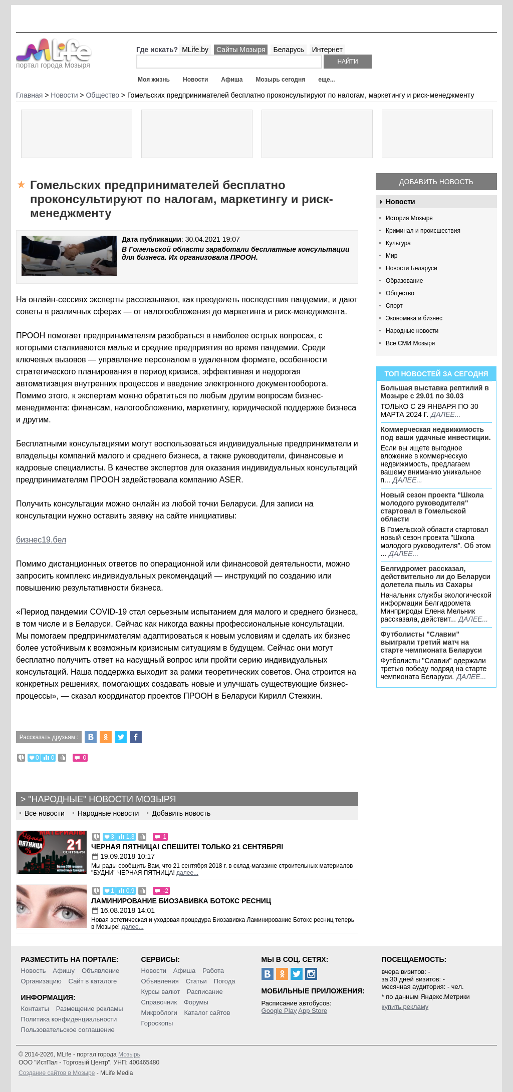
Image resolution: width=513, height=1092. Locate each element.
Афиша (231, 79)
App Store (312, 1010)
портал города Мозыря (54, 62)
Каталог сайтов (207, 1012)
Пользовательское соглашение (68, 1029)
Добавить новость (436, 182)
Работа (213, 970)
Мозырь (129, 1054)
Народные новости (412, 330)
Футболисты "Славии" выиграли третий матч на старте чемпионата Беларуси (431, 642)
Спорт (394, 305)
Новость (33, 970)
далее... (445, 414)
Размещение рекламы (89, 1008)
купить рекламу (405, 1006)
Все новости (45, 813)
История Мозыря (409, 218)
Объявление (100, 970)
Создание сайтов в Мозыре (57, 1072)
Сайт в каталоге (93, 981)
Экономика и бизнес (414, 318)
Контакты (35, 1008)
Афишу (64, 970)
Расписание (205, 991)
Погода (224, 981)
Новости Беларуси (411, 268)
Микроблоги (159, 1012)
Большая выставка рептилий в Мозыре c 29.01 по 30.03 (435, 392)
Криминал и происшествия (423, 230)
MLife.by (195, 50)
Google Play (279, 1010)
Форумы (196, 1002)
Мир (391, 255)
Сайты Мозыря (240, 50)
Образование (404, 280)
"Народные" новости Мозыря (102, 799)
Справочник (159, 1002)
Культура (398, 243)
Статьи (196, 981)
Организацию (41, 981)
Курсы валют (160, 991)
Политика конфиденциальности (69, 1019)
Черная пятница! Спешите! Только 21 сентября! (187, 847)
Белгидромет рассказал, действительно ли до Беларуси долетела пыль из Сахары (436, 577)
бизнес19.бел (41, 539)
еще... (326, 79)
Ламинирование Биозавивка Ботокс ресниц (181, 901)
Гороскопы (157, 1023)
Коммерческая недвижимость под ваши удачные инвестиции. (436, 433)
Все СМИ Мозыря (410, 343)
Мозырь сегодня (281, 79)
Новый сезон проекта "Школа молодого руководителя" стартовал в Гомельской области (432, 507)
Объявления (160, 981)
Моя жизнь (154, 79)
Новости (195, 79)
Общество (400, 293)
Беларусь (288, 50)
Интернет (327, 50)
